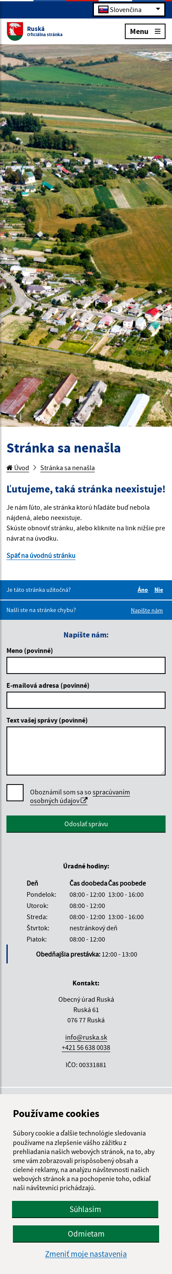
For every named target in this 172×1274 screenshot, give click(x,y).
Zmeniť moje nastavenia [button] (86, 1254)
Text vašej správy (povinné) (47, 720)
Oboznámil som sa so (80, 796)
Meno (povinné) (29, 650)
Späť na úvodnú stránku (40, 555)
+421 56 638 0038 (86, 1047)
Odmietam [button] (86, 1233)
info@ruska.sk (86, 1037)
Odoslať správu (86, 823)
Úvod (17, 467)
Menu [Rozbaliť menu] (145, 31)
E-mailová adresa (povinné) (48, 685)
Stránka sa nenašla (67, 467)
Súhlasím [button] (85, 1209)
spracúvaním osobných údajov (80, 796)
